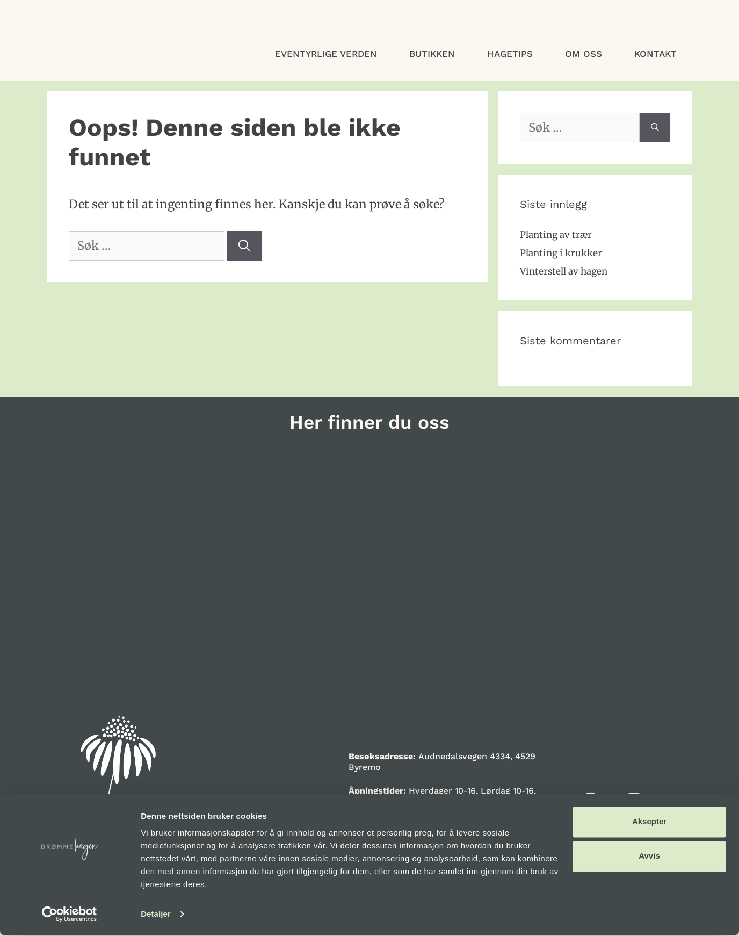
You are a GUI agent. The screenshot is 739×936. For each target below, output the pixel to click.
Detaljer (156, 914)
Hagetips (510, 53)
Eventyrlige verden (326, 53)
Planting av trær (556, 235)
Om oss (583, 53)
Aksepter (649, 822)
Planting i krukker (561, 253)
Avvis (649, 856)
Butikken (432, 53)
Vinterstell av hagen (563, 271)
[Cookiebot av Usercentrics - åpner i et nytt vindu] (70, 915)
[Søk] (244, 246)
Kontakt (655, 53)
